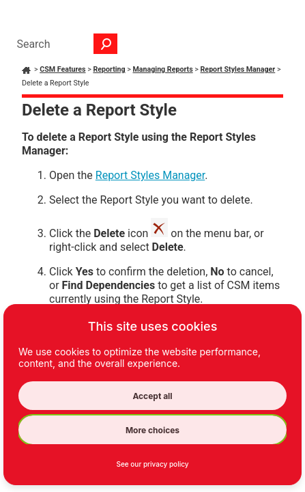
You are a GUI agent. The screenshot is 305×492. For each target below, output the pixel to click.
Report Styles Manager (238, 69)
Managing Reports (163, 69)
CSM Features (62, 69)
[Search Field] (63, 44)
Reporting (109, 69)
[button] (105, 44)
